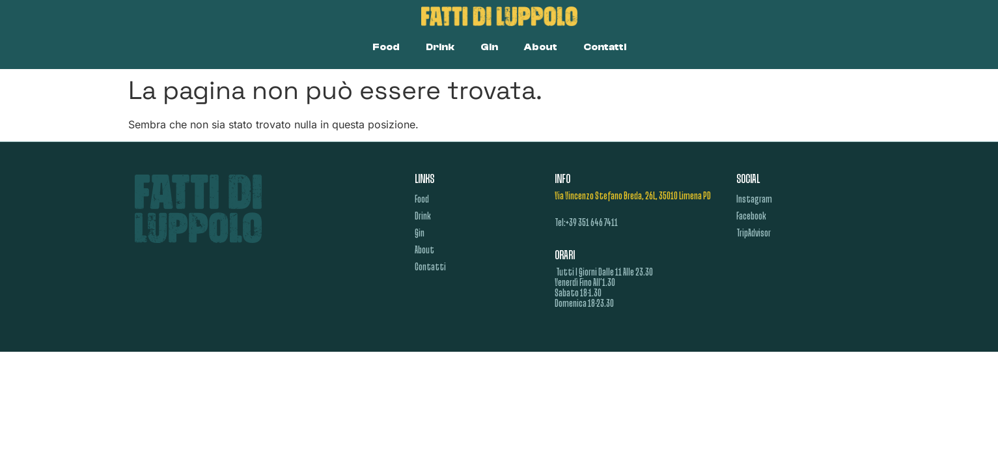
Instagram (754, 200)
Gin (489, 47)
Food (386, 47)
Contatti (604, 47)
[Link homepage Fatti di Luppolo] (499, 16)
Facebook (751, 217)
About (540, 47)
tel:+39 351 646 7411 (586, 223)
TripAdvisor (753, 234)
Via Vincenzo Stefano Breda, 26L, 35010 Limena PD (633, 197)
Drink (440, 47)
